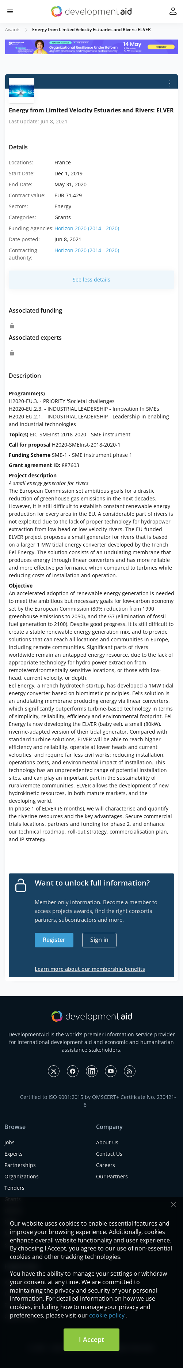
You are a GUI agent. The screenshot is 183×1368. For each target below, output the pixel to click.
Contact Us (109, 1153)
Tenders (14, 1187)
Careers (105, 1165)
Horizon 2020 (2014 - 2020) (86, 228)
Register (54, 940)
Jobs (9, 1142)
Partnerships (20, 1165)
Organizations (21, 1176)
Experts (13, 1153)
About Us (107, 1142)
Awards (12, 29)
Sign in (99, 940)
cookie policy (107, 1315)
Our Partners (112, 1176)
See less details (91, 279)
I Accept (91, 1339)
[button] (10, 11)
